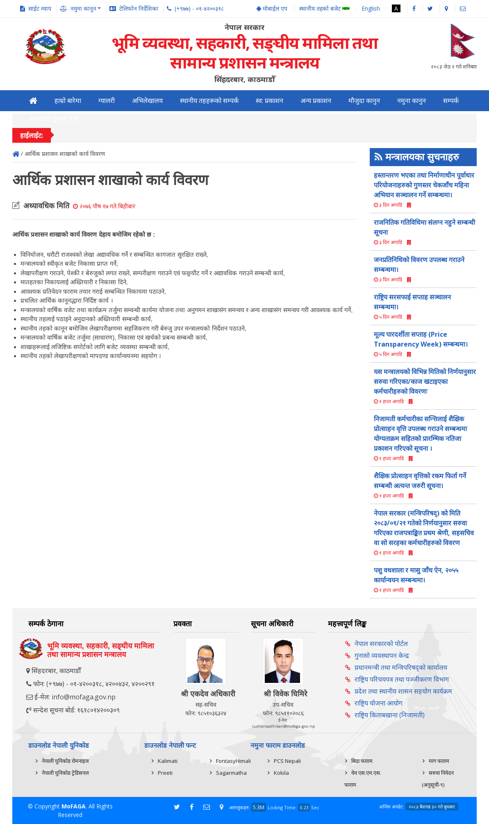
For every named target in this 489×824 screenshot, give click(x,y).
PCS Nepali (287, 761)
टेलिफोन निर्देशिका (138, 8)
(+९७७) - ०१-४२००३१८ (199, 8)
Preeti (165, 772)
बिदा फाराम (362, 761)
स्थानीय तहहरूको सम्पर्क (209, 101)
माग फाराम (439, 761)
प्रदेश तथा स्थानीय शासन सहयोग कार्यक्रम (403, 691)
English (371, 8)
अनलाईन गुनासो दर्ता (53, 119)
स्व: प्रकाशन (269, 101)
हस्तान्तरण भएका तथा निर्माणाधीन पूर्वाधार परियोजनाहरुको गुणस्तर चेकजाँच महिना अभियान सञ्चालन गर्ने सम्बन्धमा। (424, 185)
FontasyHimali (233, 761)
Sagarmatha (231, 772)
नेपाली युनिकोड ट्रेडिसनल (65, 772)
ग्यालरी (106, 101)
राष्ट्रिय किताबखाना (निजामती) (390, 714)
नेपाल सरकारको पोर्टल (381, 643)
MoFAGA (73, 806)
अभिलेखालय (147, 101)
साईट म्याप (39, 8)
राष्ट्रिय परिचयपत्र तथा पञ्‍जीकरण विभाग (402, 679)
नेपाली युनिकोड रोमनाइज (65, 761)
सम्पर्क (451, 101)
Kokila (281, 772)
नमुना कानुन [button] (83, 8)
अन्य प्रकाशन (315, 101)
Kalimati (167, 761)
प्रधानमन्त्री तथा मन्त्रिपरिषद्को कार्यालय (401, 667)
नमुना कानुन (411, 101)
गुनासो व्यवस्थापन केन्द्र (382, 655)
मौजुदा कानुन (364, 101)
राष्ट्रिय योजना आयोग (379, 703)
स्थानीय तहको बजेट (324, 8)
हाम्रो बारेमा (68, 101)
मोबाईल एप (272, 8)
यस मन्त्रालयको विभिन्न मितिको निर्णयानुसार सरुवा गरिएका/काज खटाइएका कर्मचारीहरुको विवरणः (425, 381)
